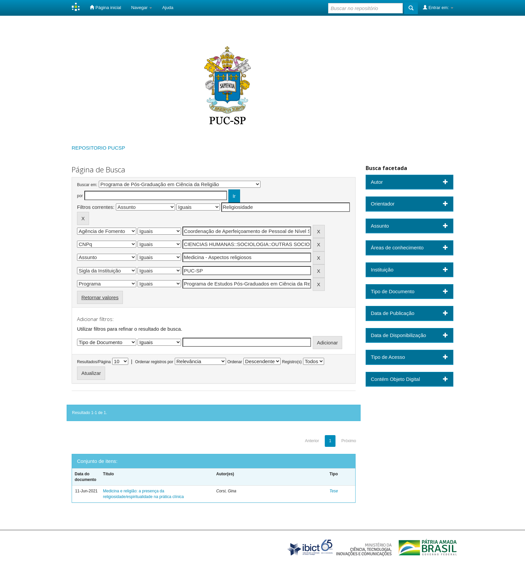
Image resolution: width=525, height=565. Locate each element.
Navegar (141, 7)
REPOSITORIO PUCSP (98, 148)
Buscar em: (87, 184)
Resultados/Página (94, 361)
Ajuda (167, 7)
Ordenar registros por (154, 361)
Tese (333, 491)
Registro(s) (292, 361)
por (80, 195)
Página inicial (105, 7)
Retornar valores (100, 297)
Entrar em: (438, 7)
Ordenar (234, 361)
